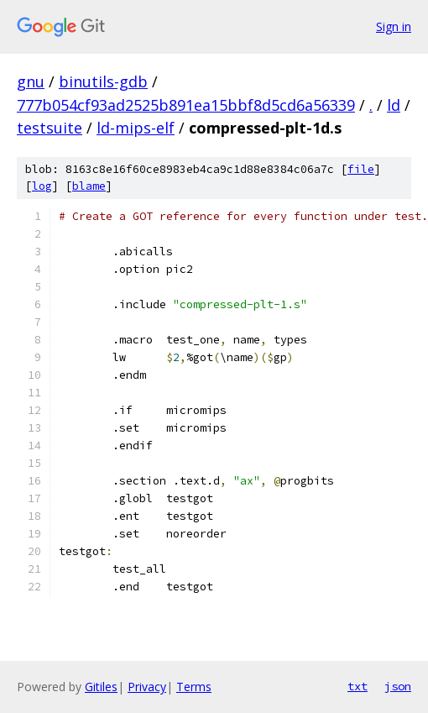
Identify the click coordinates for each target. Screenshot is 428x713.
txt (357, 686)
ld (393, 105)
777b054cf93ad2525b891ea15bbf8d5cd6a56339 (186, 105)
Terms (193, 687)
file (360, 169)
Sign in (393, 26)
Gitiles (101, 687)
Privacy (147, 687)
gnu (30, 81)
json (397, 686)
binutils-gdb (103, 81)
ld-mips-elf (136, 128)
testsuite (49, 128)
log (42, 186)
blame (89, 186)
